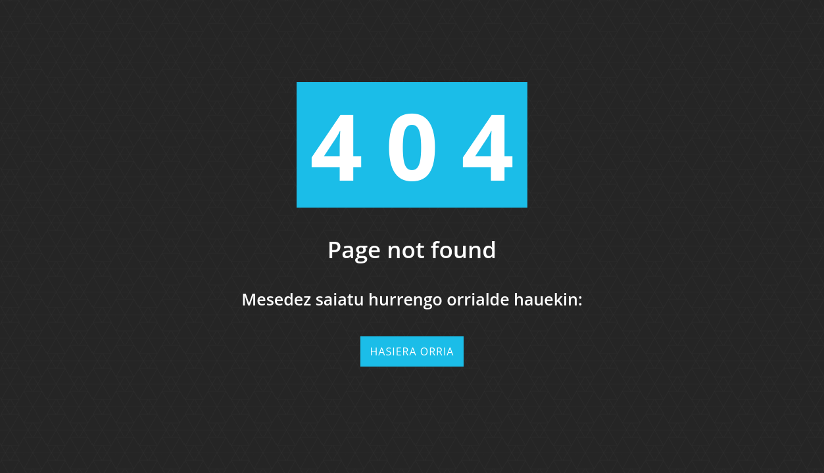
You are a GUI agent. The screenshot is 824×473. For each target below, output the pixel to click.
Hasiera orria (412, 351)
